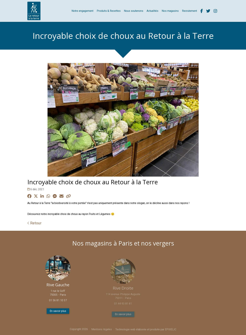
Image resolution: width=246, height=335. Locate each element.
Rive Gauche (57, 286)
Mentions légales (101, 331)
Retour (34, 223)
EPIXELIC (170, 331)
